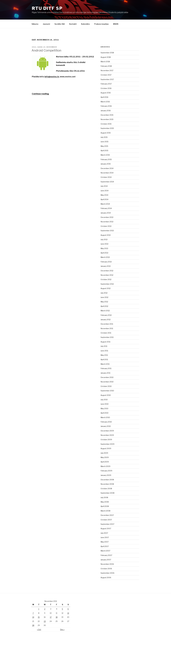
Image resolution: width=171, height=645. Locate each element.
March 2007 (105, 551)
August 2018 (106, 57)
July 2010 (104, 400)
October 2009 (106, 440)
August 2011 (105, 342)
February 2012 (106, 315)
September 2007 (107, 524)
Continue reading (40, 94)
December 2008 (107, 480)
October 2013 (106, 226)
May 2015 (104, 146)
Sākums (35, 24)
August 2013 (106, 235)
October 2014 (106, 177)
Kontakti (73, 24)
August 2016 (106, 93)
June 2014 (104, 191)
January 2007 (106, 560)
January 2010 (106, 426)
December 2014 (107, 168)
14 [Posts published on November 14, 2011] (33, 617)
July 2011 (104, 346)
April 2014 (104, 199)
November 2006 (107, 564)
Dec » (62, 629)
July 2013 (104, 239)
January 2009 (106, 475)
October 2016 (106, 88)
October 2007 (106, 520)
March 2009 (105, 466)
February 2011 (106, 368)
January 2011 (105, 373)
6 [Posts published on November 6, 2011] (68, 609)
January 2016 (106, 111)
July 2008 (104, 497)
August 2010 (106, 395)
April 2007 (105, 546)
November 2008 (107, 484)
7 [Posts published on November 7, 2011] (33, 613)
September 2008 (107, 493)
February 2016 (106, 106)
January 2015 (106, 164)
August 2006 (106, 577)
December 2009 (107, 431)
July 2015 (104, 137)
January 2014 (106, 213)
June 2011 (104, 351)
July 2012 (104, 293)
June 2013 (104, 244)
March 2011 (105, 364)
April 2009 (105, 462)
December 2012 (107, 271)
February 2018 (106, 66)
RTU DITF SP (47, 8)
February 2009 (106, 471)
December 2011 (107, 324)
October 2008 (106, 489)
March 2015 (105, 155)
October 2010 (106, 386)
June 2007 (105, 537)
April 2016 (104, 97)
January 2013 (106, 266)
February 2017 (106, 84)
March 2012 (105, 311)
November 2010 (107, 382)
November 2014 (107, 173)
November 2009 (107, 435)
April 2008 (105, 506)
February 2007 (106, 555)
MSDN (115, 24)
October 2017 (106, 75)
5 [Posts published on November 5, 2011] (62, 609)
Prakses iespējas (101, 24)
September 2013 (107, 231)
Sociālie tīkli (60, 24)
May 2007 (105, 542)
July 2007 (104, 533)
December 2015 (107, 115)
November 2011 (107, 328)
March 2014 (105, 204)
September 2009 (107, 444)
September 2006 (107, 573)
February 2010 (106, 422)
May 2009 (105, 457)
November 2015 (107, 119)
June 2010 (105, 404)
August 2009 (106, 448)
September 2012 (107, 284)
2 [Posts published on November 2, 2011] (44, 609)
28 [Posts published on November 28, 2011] (33, 625)
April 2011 (104, 359)
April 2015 (104, 151)
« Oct (39, 629)
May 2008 (105, 502)
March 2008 (105, 511)
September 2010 (107, 391)
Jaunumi (46, 24)
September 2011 (107, 337)
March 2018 (105, 62)
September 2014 (107, 182)
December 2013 (107, 217)
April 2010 (104, 413)
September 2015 (107, 128)
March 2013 (105, 257)
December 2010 (107, 377)
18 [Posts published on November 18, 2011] (56, 617)
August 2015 (106, 133)
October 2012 (106, 279)
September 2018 (107, 53)
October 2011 (106, 333)
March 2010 (105, 417)
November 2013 (107, 222)
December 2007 (107, 515)
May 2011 (104, 355)
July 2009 (104, 453)
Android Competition (46, 50)
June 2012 (104, 297)
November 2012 (107, 275)
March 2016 (105, 102)
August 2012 (106, 288)
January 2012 (106, 320)
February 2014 (106, 208)
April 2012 (104, 306)
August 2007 (106, 528)
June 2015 (104, 142)
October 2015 (106, 124)
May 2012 (104, 302)
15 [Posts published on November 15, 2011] (39, 617)
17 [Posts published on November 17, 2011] (51, 617)
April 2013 (104, 253)
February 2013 (106, 262)
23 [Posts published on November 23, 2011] (45, 621)
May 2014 (104, 195)
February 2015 (106, 159)
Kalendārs (85, 24)
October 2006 (106, 569)
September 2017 (107, 79)
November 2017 (107, 70)
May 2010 (104, 408)
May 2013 (104, 248)
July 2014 (104, 186)
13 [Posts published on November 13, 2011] (68, 613)
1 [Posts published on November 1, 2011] (38, 609)
